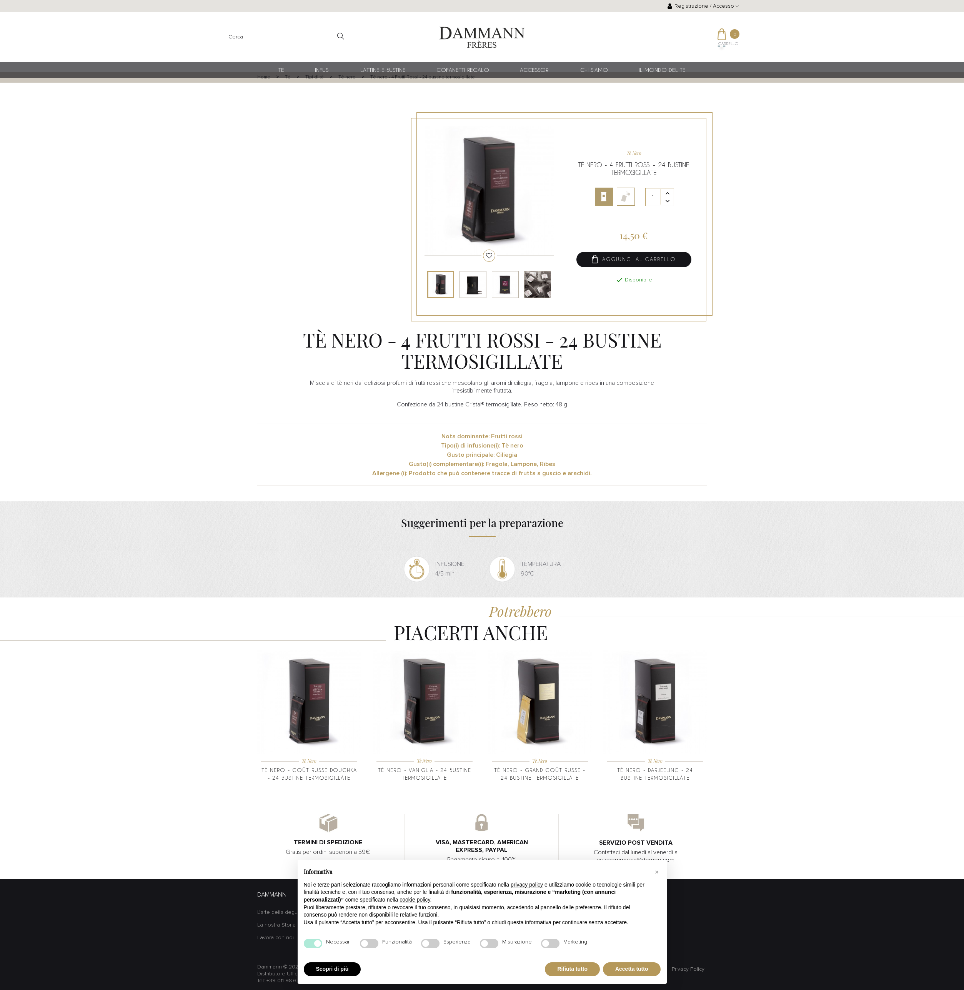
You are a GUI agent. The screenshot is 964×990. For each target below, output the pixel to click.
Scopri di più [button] (332, 969)
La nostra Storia (276, 925)
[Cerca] (285, 37)
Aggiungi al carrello (633, 260)
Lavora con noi (275, 937)
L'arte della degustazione (288, 912)
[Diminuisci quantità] (667, 202)
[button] (657, 872)
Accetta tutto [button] (631, 969)
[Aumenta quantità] (667, 194)
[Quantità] (659, 198)
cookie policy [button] (415, 900)
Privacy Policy (688, 969)
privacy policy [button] (527, 885)
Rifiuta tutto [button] (572, 969)
